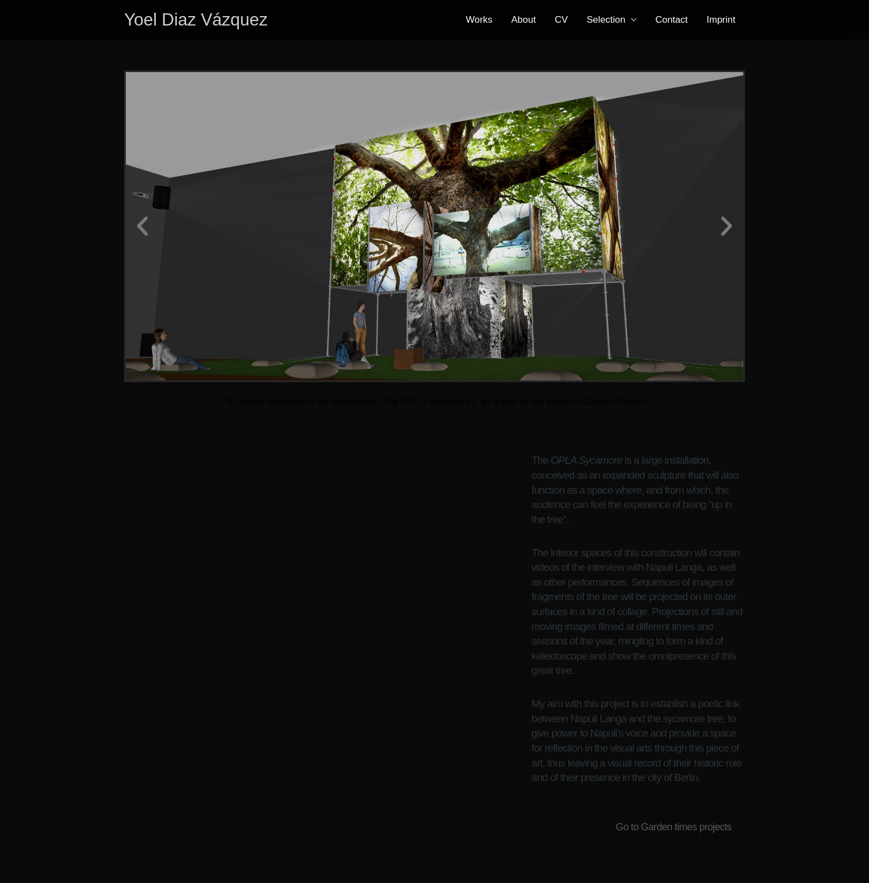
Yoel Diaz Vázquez (196, 19)
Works (479, 19)
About (523, 19)
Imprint (721, 19)
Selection (606, 19)
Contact (671, 19)
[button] (142, 198)
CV (561, 19)
